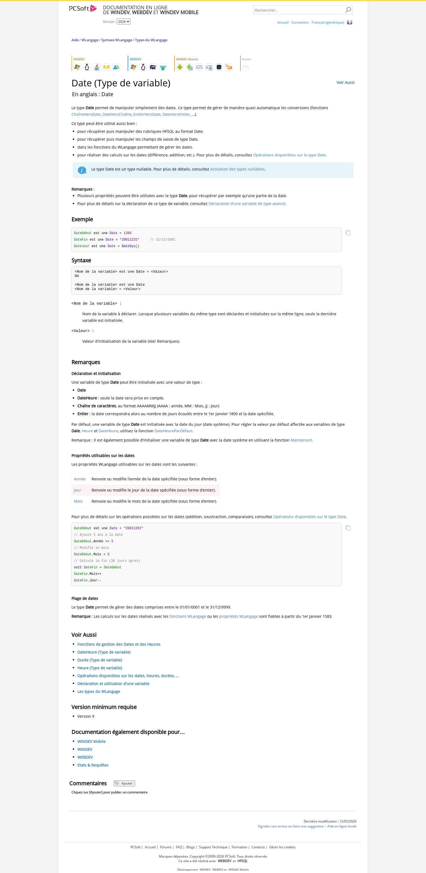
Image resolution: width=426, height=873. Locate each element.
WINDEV (84, 752)
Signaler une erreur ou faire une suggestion (291, 829)
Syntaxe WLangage (116, 39)
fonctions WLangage (188, 619)
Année (80, 479)
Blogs (190, 847)
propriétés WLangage (238, 619)
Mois (78, 502)
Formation (239, 847)
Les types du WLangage (98, 694)
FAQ (179, 847)
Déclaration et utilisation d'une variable (113, 686)
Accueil (283, 22)
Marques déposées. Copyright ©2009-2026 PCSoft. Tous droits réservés (213, 856)
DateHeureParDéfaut (173, 431)
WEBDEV (85, 760)
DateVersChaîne (116, 114)
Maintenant (301, 440)
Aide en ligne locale (342, 829)
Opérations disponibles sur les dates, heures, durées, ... (128, 679)
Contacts (258, 847)
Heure (87, 431)
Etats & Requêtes (92, 768)
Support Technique (213, 847)
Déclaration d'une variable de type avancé (247, 203)
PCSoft (135, 847)
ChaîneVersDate (86, 114)
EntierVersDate (147, 114)
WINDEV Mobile (91, 744)
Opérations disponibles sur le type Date (289, 154)
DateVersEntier (176, 114)
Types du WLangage (151, 39)
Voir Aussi (346, 82)
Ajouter (123, 786)
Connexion (300, 22)
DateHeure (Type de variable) (103, 655)
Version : (110, 21)
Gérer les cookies (282, 847)
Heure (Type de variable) (99, 671)
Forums (165, 847)
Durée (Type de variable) (99, 663)
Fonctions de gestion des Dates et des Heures (118, 647)
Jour (77, 490)
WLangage (90, 39)
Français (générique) (328, 22)
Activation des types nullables (237, 169)
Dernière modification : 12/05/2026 (330, 824)
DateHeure (108, 431)
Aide (75, 39)
